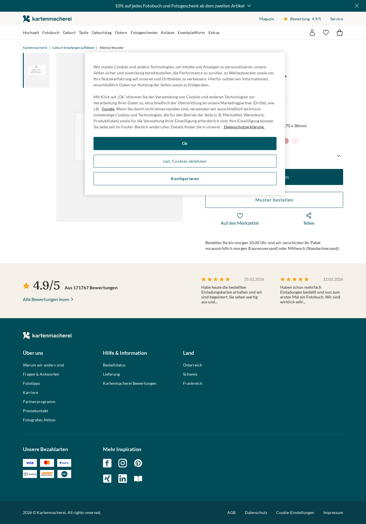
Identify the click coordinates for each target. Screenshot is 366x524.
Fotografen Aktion (39, 420)
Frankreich (192, 383)
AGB (231, 512)
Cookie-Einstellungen (295, 512)
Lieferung (111, 374)
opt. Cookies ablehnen (185, 161)
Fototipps (31, 383)
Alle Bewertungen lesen (46, 299)
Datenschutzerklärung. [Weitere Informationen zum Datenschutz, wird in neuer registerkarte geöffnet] (243, 126)
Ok (185, 143)
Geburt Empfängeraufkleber (73, 47)
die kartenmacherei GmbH (47, 18)
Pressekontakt (35, 411)
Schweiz (190, 374)
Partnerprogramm (39, 401)
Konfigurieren (185, 178)
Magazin (266, 18)
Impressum (333, 512)
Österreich (192, 365)
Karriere (30, 392)
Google (108, 108)
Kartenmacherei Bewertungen (129, 383)
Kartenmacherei (35, 47)
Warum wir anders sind (43, 365)
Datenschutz (256, 512)
